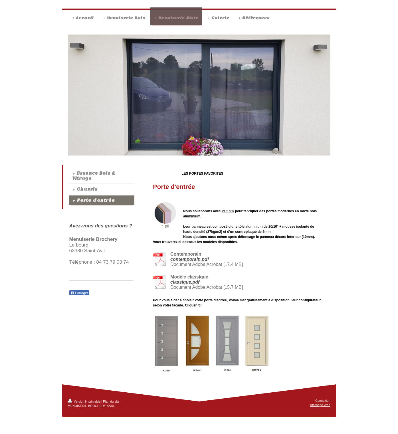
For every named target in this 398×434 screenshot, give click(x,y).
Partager (79, 293)
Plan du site (111, 401)
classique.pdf (184, 282)
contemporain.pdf (189, 259)
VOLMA (228, 211)
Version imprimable (85, 401)
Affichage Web (320, 405)
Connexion (322, 400)
